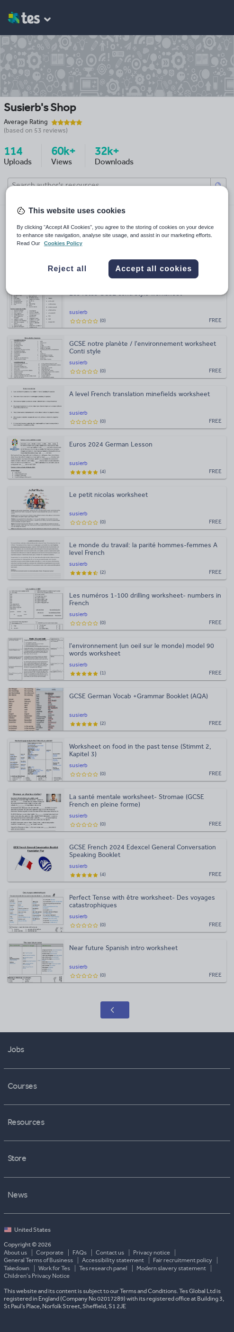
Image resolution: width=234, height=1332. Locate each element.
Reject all (67, 269)
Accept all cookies (153, 269)
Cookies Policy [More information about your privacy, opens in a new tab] (63, 243)
